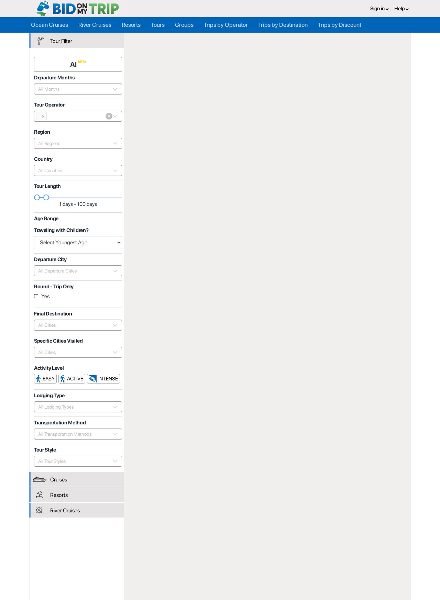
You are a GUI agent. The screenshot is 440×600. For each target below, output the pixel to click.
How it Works (206, 556)
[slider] (38, 197)
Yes (45, 296)
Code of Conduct (275, 571)
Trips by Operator (226, 24)
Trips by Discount (339, 24)
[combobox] (74, 89)
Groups (184, 24)
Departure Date (366, 123)
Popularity (309, 123)
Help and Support (82, 563)
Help (401, 8)
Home (141, 40)
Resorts (131, 24)
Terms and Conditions (280, 556)
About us (202, 548)
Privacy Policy (271, 548)
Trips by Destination (283, 24)
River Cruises (94, 24)
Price (334, 123)
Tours (158, 24)
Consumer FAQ (80, 556)
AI (74, 64)
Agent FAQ (140, 556)
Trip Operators (172, 40)
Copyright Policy (274, 563)
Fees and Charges (147, 563)
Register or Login (81, 548)
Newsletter (75, 572)
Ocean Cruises (49, 24)
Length (399, 123)
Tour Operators (214, 40)
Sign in (379, 8)
